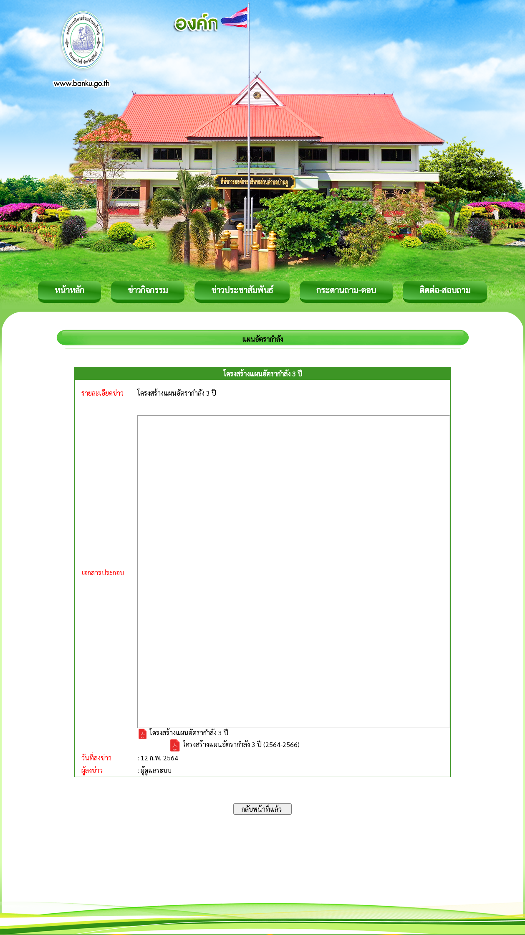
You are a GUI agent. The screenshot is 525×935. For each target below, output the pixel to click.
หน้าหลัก (69, 290)
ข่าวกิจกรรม (148, 290)
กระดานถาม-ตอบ (346, 290)
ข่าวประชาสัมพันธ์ (242, 290)
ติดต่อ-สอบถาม (444, 290)
